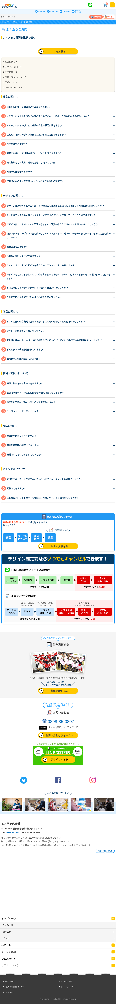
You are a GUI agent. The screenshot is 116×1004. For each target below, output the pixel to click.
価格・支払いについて (15, 77)
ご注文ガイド (8, 958)
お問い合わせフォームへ (59, 735)
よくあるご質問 (66, 981)
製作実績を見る (59, 691)
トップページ (8, 918)
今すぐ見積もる (59, 546)
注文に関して (11, 62)
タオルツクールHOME (9, 22)
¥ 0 (105, 4)
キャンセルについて (14, 87)
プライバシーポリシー (69, 987)
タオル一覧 (8, 925)
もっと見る (59, 51)
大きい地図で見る (105, 851)
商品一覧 (6, 945)
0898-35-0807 (61, 721)
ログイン (110, 17)
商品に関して (11, 72)
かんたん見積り (98, 4)
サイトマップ (9, 992)
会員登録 (97, 17)
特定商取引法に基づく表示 (14, 987)
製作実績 (7, 932)
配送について (11, 82)
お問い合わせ (9, 981)
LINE (90, 5)
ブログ (6, 938)
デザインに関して (13, 67)
